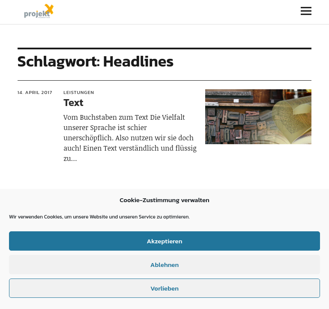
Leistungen (78, 92)
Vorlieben (164, 288)
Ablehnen (164, 265)
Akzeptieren (164, 241)
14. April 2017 (35, 92)
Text (73, 102)
